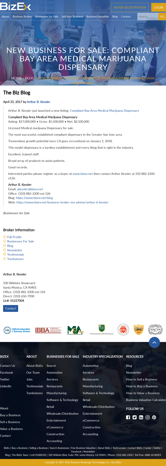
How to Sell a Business (141, 379)
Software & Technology (62, 400)
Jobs (29, 379)
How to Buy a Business (142, 386)
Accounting (54, 441)
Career (147, 447)
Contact (126, 16)
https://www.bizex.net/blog (34, 198)
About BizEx (34, 365)
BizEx (7, 447)
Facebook (6, 372)
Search (51, 365)
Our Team (33, 372)
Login (158, 7)
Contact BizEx (135, 447)
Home (16, 78)
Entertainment (56, 420)
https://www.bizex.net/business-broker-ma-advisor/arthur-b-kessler (62, 202)
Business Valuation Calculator (146, 400)
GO (162, 16)
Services (52, 379)
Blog (115, 16)
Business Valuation (98, 16)
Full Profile (14, 237)
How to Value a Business (143, 393)
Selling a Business (38, 447)
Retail (50, 407)
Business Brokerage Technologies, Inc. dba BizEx (96, 462)
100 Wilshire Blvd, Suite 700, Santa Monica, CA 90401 (77, 455)
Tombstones (15, 259)
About (5, 16)
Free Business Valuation (83, 447)
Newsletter (14, 250)
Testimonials (15, 254)
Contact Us (7, 365)
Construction (55, 434)
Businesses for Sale (46, 16)
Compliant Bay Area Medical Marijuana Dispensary (104, 110)
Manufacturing (56, 393)
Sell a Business (10, 422)
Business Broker (22, 16)
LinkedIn (5, 386)
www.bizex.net (83, 174)
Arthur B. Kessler (38, 102)
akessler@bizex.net (30, 189)
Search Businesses (59, 447)
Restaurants (55, 386)
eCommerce (55, 427)
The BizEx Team (20, 455)
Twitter (5, 379)
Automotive (55, 372)
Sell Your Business (72, 16)
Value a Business (11, 429)
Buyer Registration (130, 7)
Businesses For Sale (20, 241)
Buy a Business (10, 415)
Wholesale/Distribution (62, 413)
